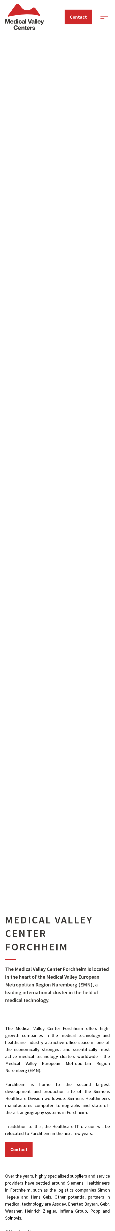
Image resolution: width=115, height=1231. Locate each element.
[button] (104, 17)
